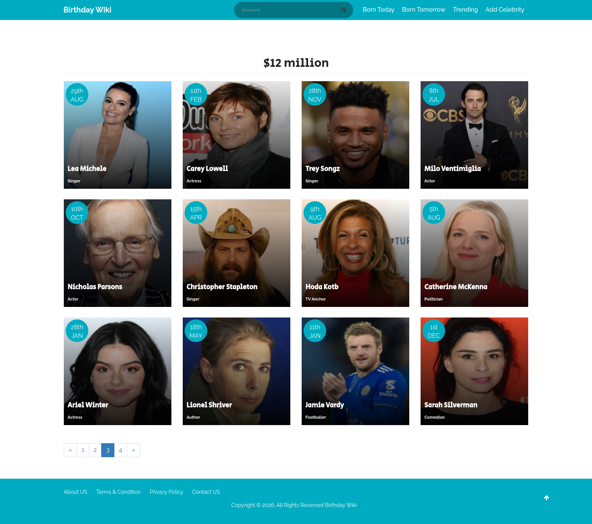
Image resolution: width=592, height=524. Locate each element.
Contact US (206, 492)
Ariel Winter (88, 405)
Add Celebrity (505, 9)
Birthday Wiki (87, 9)
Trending (465, 9)
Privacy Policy (166, 492)
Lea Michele (87, 169)
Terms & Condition (118, 492)
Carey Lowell (207, 169)
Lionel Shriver (209, 405)
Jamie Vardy (324, 405)
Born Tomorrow (424, 9)
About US (75, 492)
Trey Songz (322, 169)
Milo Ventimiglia (452, 169)
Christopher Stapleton (222, 287)
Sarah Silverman (450, 405)
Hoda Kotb (321, 287)
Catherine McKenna (455, 287)
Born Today (379, 9)
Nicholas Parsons (95, 287)
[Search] (345, 10)
